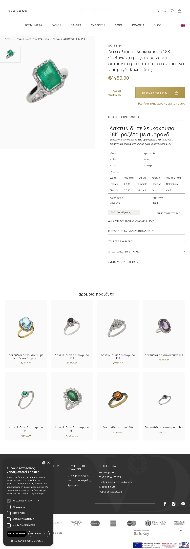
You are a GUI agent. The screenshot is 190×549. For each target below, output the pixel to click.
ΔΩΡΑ (119, 25)
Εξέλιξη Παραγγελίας (79, 480)
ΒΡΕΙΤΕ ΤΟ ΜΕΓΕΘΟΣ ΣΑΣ (168, 213)
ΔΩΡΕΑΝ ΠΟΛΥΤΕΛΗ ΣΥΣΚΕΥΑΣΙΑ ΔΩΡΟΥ (131, 220)
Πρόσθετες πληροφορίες (124, 116)
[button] (28, 540)
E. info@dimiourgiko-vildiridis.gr (116, 482)
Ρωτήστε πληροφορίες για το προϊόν (161, 103)
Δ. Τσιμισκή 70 (107, 486)
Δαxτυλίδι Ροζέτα (74, 38)
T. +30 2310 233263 (16, 10)
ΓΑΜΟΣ (56, 25)
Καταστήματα (106, 472)
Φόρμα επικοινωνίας (110, 491)
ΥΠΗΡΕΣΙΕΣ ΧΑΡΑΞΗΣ (120, 241)
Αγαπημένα (74, 485)
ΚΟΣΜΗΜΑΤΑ (33, 25)
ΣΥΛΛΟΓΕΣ (98, 25)
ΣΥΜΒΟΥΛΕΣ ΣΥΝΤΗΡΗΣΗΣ (123, 261)
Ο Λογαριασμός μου (78, 475)
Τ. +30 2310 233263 (110, 477)
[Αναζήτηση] (158, 11)
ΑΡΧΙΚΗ (9, 38)
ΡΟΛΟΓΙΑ (138, 25)
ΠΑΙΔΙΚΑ (76, 25)
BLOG (158, 25)
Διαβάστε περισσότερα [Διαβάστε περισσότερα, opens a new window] (32, 493)
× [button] (48, 463)
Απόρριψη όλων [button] (39, 533)
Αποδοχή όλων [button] (16, 533)
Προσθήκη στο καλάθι (160, 93)
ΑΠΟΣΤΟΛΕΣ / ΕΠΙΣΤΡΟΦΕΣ (124, 251)
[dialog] (28, 502)
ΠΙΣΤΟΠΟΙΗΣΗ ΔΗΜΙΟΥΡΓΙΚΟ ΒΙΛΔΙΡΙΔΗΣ (131, 231)
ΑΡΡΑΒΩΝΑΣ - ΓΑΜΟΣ (47, 38)
